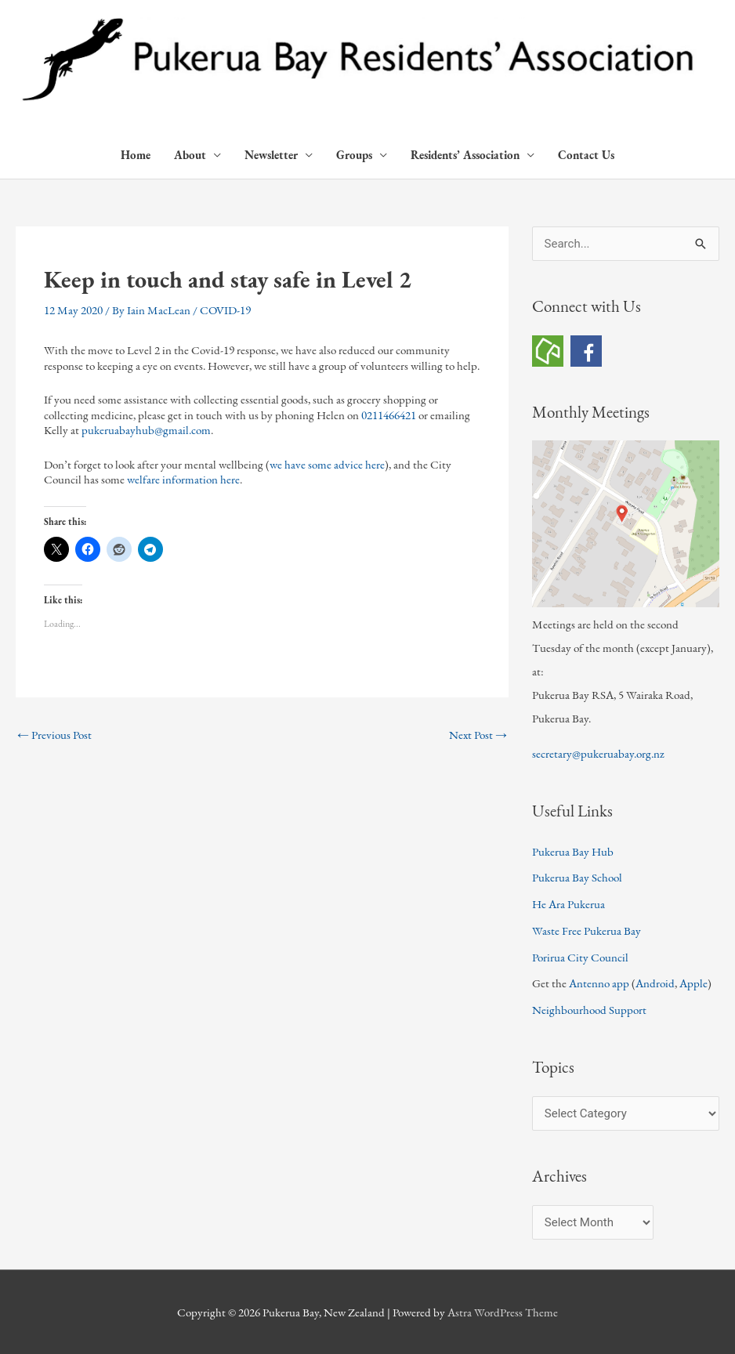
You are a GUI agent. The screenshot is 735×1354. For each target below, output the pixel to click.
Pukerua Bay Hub (573, 851)
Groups (354, 154)
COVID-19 (225, 309)
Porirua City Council (580, 957)
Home (135, 154)
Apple (693, 983)
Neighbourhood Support (589, 1009)
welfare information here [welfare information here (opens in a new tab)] (183, 479)
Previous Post (54, 734)
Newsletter (271, 154)
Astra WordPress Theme (502, 1312)
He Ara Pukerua (568, 903)
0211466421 (388, 414)
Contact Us (586, 154)
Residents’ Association (465, 154)
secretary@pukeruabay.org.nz (598, 753)
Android (655, 983)
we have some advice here (327, 464)
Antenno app (599, 983)
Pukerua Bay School (577, 877)
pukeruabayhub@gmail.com (146, 429)
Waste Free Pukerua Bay (586, 930)
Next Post (478, 734)
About (190, 154)
